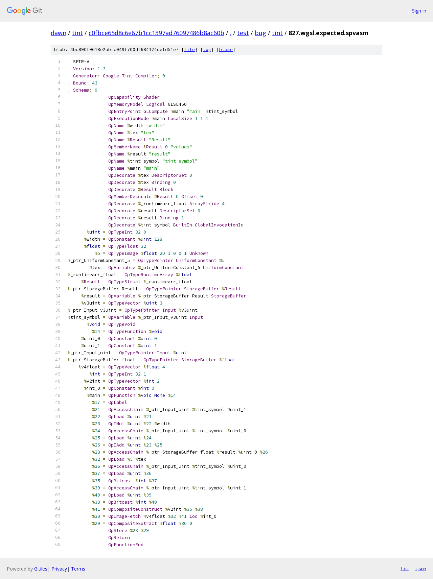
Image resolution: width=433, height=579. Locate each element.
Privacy (59, 568)
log (207, 49)
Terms (78, 568)
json (420, 568)
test (243, 33)
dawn (58, 33)
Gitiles (40, 568)
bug (260, 33)
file (189, 49)
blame (226, 49)
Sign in (419, 10)
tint (77, 33)
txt (405, 568)
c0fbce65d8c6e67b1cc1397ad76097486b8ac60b (156, 33)
